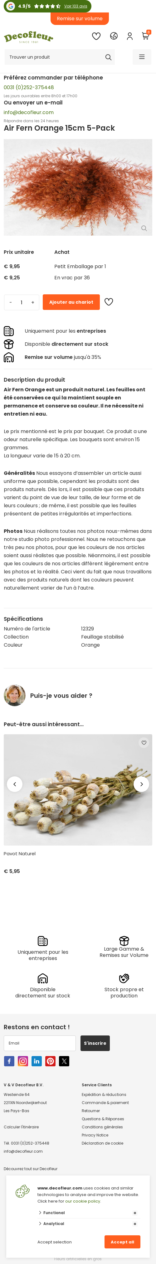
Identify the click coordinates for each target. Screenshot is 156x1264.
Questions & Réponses (103, 1119)
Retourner (91, 1110)
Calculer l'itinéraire (21, 1127)
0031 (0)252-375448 (29, 87)
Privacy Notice (95, 1135)
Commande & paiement (105, 1102)
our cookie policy (82, 1201)
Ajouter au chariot (71, 302)
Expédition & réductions (104, 1094)
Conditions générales (102, 1127)
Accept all (122, 1242)
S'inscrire (95, 1043)
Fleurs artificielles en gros (78, 1259)
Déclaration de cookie (102, 1143)
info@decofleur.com (29, 112)
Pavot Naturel (20, 854)
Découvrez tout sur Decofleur (30, 1168)
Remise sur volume (80, 18)
